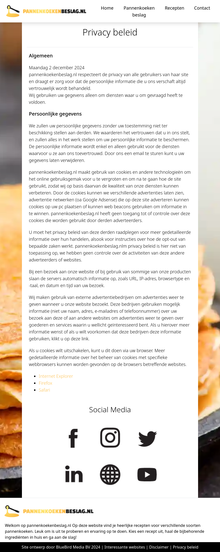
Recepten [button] (174, 8)
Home (107, 8)
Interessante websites (124, 547)
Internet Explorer (56, 376)
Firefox (45, 383)
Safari (44, 390)
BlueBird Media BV (73, 547)
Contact (202, 8)
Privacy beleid (186, 547)
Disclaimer (159, 547)
